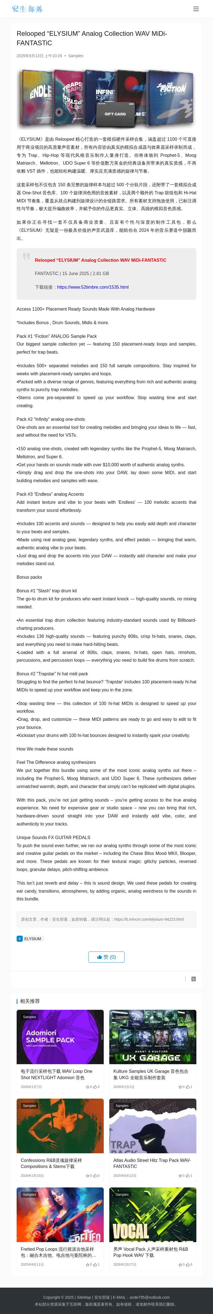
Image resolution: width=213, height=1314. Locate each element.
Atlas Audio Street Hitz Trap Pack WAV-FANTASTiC (152, 1163)
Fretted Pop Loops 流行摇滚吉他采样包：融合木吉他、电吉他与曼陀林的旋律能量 (58, 1253)
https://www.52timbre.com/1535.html (93, 287)
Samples (75, 56)
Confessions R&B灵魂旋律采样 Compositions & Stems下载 (51, 1163)
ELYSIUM (32, 939)
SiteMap (84, 1297)
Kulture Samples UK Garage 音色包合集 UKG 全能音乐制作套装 (150, 1074)
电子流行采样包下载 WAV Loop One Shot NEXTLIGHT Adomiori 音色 (56, 1074)
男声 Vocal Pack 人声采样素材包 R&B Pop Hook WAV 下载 (150, 1252)
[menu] (196, 9)
